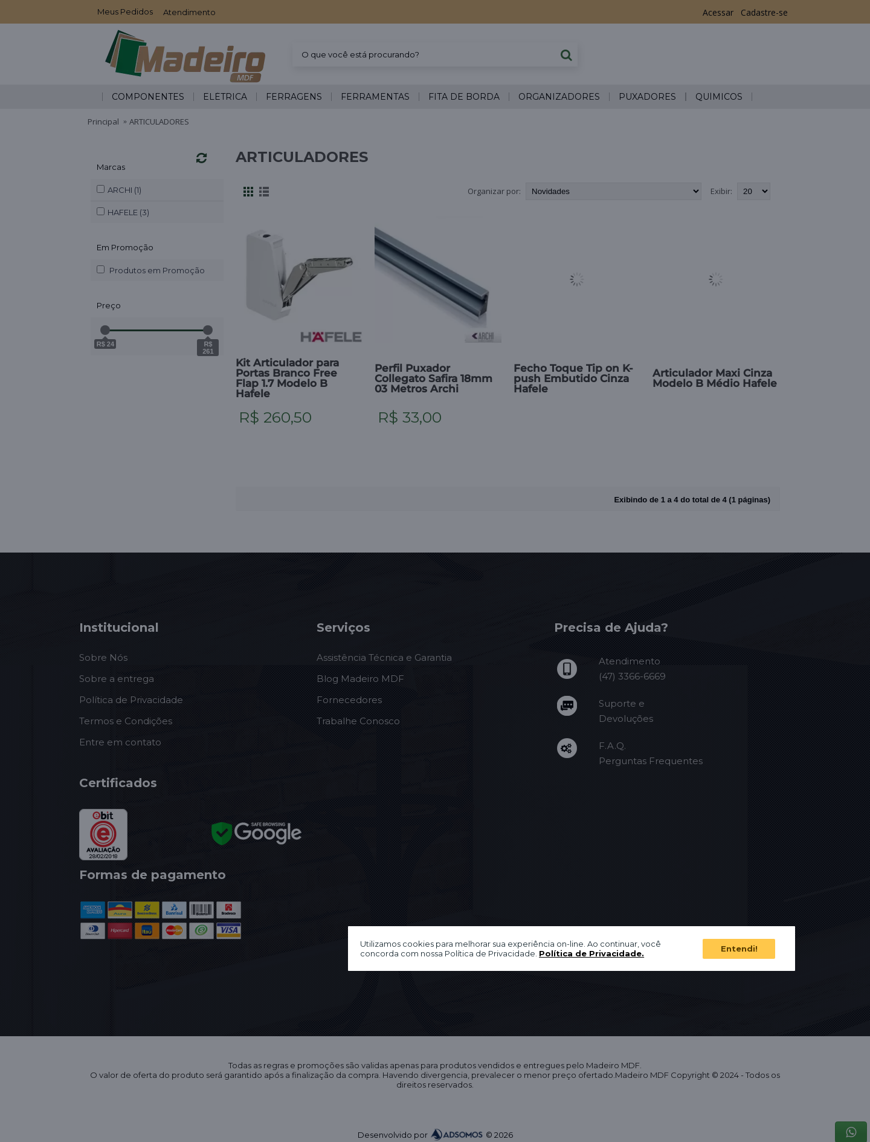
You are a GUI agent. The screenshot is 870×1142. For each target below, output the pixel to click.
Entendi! (739, 948)
